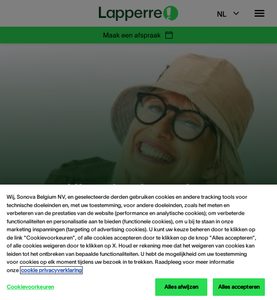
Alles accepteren (238, 287)
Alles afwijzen (181, 287)
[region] (138, 242)
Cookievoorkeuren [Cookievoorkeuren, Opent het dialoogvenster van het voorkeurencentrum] (30, 287)
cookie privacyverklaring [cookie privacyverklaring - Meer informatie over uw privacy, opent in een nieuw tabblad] (51, 270)
